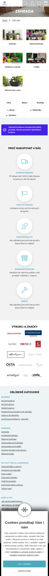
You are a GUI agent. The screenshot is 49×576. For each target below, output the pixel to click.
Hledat (25, 3)
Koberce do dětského (10, 415)
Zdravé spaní (6, 489)
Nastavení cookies (24, 571)
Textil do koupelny (8, 481)
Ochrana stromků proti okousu (13, 450)
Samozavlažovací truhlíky (11, 446)
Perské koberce (7, 404)
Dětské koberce (7, 408)
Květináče (5, 432)
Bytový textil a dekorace (14, 463)
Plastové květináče (8, 439)
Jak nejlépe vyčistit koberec (12, 509)
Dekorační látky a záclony (11, 467)
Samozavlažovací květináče (12, 443)
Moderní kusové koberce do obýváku (16, 412)
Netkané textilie (7, 454)
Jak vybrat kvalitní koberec (12, 501)
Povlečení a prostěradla (10, 470)
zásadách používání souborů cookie (24, 555)
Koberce (5, 397)
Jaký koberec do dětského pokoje (15, 505)
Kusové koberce (8, 401)
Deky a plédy (6, 474)
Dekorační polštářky (9, 478)
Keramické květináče (9, 435)
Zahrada (5, 428)
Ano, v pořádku (24, 564)
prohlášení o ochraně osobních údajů (26, 552)
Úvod (4, 20)
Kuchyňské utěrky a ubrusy (12, 485)
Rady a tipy (7, 498)
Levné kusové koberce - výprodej (14, 419)
